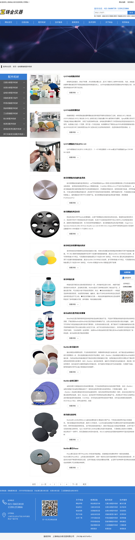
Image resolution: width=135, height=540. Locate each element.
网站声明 (79, 503)
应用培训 (123, 514)
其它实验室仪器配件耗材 (13, 134)
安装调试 (123, 511)
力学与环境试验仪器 (26, 491)
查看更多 (94, 529)
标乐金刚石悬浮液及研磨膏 (74, 313)
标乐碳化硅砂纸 (70, 415)
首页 (14, 66)
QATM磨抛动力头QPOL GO (75, 144)
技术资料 (92, 22)
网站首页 (8, 22)
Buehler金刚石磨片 (71, 381)
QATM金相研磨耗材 (72, 110)
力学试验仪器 (95, 518)
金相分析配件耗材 (10, 93)
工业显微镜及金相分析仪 (69, 491)
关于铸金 (109, 22)
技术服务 (58, 22)
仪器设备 (25, 22)
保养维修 (123, 518)
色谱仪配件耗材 (9, 124)
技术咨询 (123, 507)
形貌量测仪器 (12, 491)
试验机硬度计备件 (10, 98)
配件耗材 (42, 22)
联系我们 (131, 2)
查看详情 (72, 93)
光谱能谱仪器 (95, 511)
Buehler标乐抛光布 (71, 347)
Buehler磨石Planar (71, 448)
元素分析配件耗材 (10, 82)
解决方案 (123, 503)
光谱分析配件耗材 (10, 88)
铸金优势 (79, 511)
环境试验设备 (95, 521)
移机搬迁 (123, 521)
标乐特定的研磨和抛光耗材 (74, 245)
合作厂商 (79, 518)
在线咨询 (128, 278)
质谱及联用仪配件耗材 (12, 129)
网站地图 (122, 2)
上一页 (43, 484)
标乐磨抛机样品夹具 (72, 212)
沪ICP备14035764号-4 (83, 536)
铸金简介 (79, 507)
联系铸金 (125, 22)
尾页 (84, 484)
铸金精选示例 (95, 503)
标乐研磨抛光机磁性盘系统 (74, 178)
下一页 (75, 484)
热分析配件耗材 (9, 119)
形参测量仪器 (95, 525)
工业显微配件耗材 (10, 113)
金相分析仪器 (95, 514)
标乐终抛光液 (69, 279)
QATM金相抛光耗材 (72, 76)
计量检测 (123, 525)
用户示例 (79, 514)
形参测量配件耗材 (10, 108)
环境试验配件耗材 (10, 103)
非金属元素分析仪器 (41, 491)
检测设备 (94, 500)
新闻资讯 (75, 22)
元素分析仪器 (95, 507)
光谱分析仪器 (55, 491)
